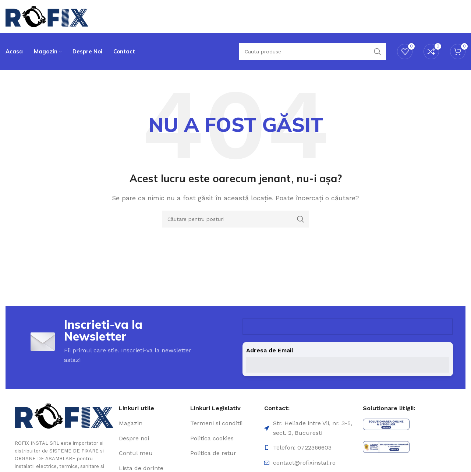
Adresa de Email (269, 350)
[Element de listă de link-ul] (152, 423)
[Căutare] (312, 51)
